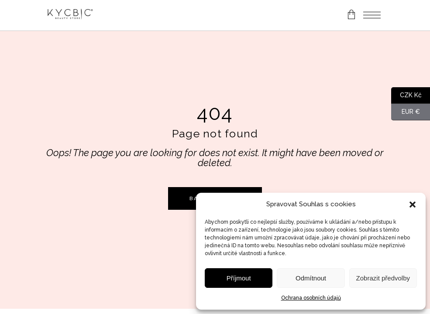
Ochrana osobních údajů (311, 298)
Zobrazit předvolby (383, 278)
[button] (412, 204)
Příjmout (239, 278)
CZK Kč (406, 95)
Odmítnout (311, 278)
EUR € (405, 112)
